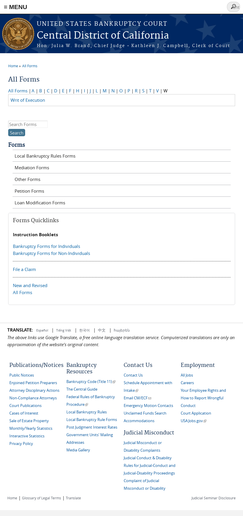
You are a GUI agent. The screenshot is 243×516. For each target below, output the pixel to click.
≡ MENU (15, 7)
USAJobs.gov (193, 420)
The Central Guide (81, 389)
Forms (16, 145)
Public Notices (21, 375)
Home (13, 65)
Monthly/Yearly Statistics (30, 428)
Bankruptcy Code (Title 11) (91, 381)
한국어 (84, 330)
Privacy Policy (21, 443)
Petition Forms (29, 191)
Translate (73, 498)
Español (42, 330)
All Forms (29, 65)
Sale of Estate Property (29, 420)
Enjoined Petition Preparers (33, 382)
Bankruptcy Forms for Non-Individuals (51, 253)
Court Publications (25, 405)
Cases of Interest (23, 413)
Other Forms (27, 179)
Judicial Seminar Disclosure (214, 498)
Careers (187, 382)
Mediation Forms (32, 167)
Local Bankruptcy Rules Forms (45, 156)
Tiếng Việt (63, 330)
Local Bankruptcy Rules (86, 412)
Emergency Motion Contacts (148, 405)
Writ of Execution (29, 100)
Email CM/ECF (137, 398)
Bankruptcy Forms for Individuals (46, 246)
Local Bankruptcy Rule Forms (91, 419)
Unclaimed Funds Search (145, 413)
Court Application (196, 413)
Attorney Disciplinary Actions (34, 390)
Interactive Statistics (26, 436)
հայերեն (122, 330)
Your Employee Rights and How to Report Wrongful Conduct (203, 398)
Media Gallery (78, 450)
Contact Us (133, 375)
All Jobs (187, 375)
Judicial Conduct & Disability (148, 457)
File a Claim (24, 269)
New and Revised (30, 285)
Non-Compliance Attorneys (33, 398)
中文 (102, 330)
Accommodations (139, 420)
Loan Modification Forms (40, 203)
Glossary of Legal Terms (41, 498)
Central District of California (103, 36)
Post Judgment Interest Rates (91, 427)
